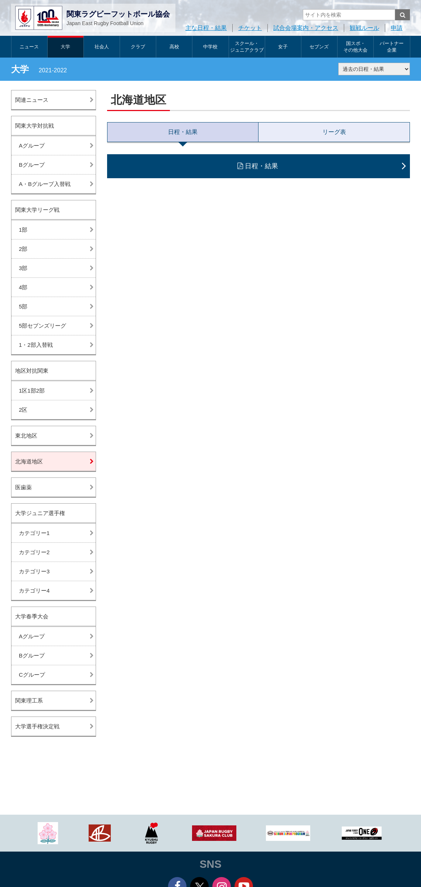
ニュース (29, 46)
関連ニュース (31, 100)
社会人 (102, 46)
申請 (397, 28)
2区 (23, 410)
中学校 (210, 46)
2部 (23, 249)
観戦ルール (364, 28)
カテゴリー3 (34, 571)
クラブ (138, 46)
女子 (283, 46)
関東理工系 (29, 700)
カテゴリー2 (34, 552)
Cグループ (32, 675)
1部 (23, 230)
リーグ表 (334, 132)
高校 (174, 46)
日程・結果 (183, 132)
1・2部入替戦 (36, 345)
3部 (23, 268)
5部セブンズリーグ (42, 325)
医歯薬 (23, 487)
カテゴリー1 (34, 533)
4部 (23, 287)
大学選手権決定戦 (37, 726)
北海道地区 (29, 461)
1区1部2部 (32, 390)
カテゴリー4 (34, 590)
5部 (23, 306)
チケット (250, 28)
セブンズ (319, 46)
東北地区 (26, 435)
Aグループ (32, 145)
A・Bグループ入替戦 (45, 184)
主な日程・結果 (206, 28)
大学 (65, 46)
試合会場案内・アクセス (305, 28)
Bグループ (32, 165)
